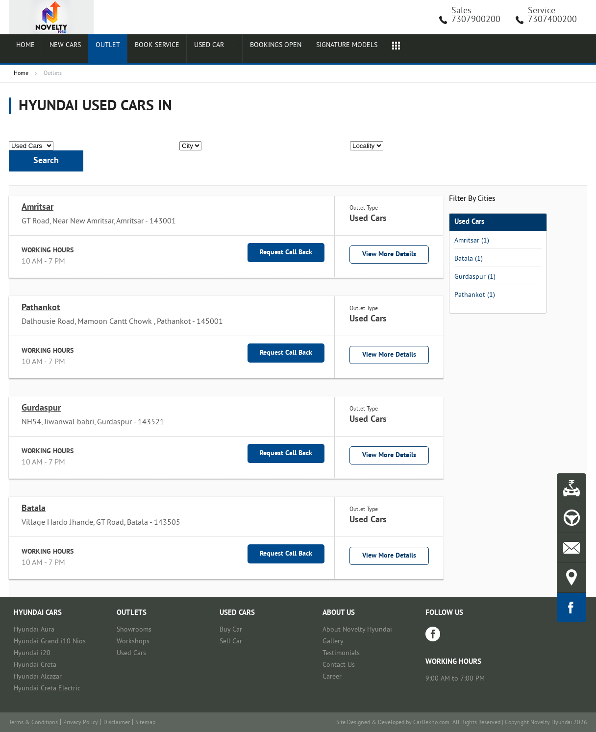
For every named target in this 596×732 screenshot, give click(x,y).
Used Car (201, 50)
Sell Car (231, 641)
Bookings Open (260, 50)
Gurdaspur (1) (475, 277)
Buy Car (231, 630)
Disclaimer (116, 723)
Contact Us (339, 665)
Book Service (145, 50)
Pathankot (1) (474, 295)
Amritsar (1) (471, 241)
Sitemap (145, 723)
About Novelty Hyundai (357, 630)
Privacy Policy (80, 723)
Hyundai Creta (35, 665)
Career (332, 677)
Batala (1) (468, 259)
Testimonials (341, 653)
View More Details (389, 254)
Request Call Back (286, 252)
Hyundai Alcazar (38, 677)
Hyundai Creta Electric (47, 688)
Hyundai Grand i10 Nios (50, 641)
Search (46, 161)
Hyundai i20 (32, 653)
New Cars (59, 50)
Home (23, 50)
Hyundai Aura (34, 630)
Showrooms (134, 630)
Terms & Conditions (33, 723)
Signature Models (332, 50)
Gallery (333, 641)
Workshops (133, 641)
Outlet (98, 50)
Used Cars (131, 653)
